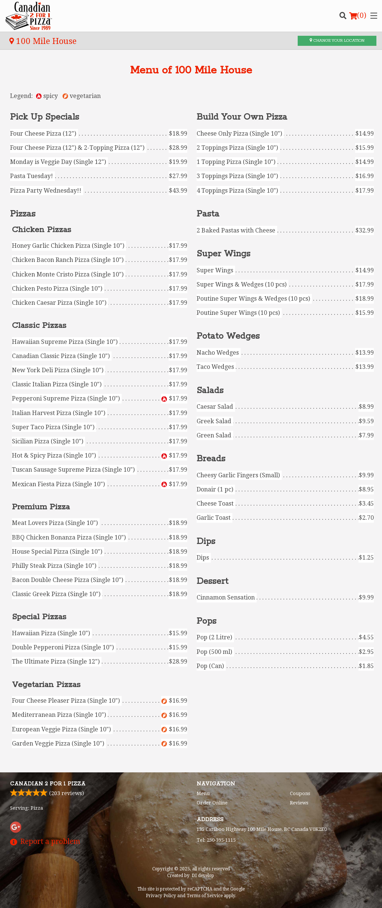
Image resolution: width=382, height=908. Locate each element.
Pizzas (22, 214)
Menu (203, 793)
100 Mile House (42, 41)
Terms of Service (205, 895)
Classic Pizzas (39, 325)
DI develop (203, 875)
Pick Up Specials (44, 117)
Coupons (300, 793)
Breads (211, 458)
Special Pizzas (39, 617)
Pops (206, 621)
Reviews (299, 803)
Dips (206, 541)
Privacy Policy (161, 895)
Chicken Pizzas (41, 230)
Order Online (212, 803)
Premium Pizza (41, 507)
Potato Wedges (228, 336)
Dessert (212, 581)
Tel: (216, 840)
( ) (357, 15)
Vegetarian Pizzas (46, 685)
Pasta (208, 214)
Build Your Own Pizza (242, 117)
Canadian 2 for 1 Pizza (47, 784)
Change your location (337, 40)
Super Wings (223, 254)
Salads (210, 390)
